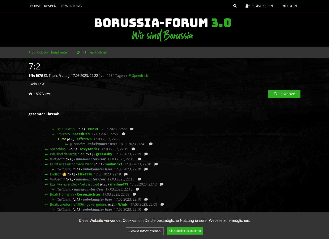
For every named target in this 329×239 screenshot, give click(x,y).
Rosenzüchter (89, 194)
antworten (284, 93)
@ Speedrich (138, 75)
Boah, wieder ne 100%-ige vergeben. (78, 204)
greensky (104, 154)
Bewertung (71, 6)
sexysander (89, 149)
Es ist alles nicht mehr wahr (71, 164)
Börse (35, 6)
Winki (93, 129)
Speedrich (81, 134)
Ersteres (63, 134)
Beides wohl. (66, 129)
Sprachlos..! (59, 149)
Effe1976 (84, 139)
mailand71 (113, 164)
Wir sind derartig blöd (67, 154)
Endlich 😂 (58, 174)
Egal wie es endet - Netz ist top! (74, 184)
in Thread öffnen (94, 52)
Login (290, 6)
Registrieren (259, 6)
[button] (235, 6)
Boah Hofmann (62, 194)
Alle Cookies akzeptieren (185, 230)
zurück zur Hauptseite (48, 52)
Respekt (51, 6)
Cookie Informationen (145, 231)
